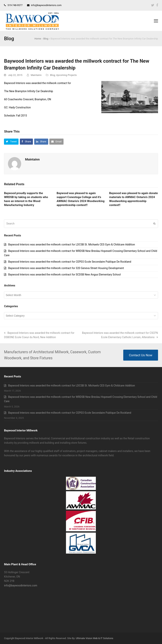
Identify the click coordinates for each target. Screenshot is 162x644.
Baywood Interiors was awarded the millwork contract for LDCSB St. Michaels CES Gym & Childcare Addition (71, 244)
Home (37, 38)
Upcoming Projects (66, 75)
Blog (45, 38)
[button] (156, 21)
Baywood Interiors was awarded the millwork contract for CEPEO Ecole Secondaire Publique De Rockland (69, 261)
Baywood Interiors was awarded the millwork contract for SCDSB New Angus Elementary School (64, 274)
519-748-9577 (15, 5)
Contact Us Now (140, 355)
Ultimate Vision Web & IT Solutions (94, 638)
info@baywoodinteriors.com (46, 5)
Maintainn (36, 75)
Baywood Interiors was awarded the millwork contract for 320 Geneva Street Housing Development (66, 268)
